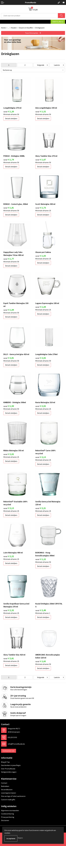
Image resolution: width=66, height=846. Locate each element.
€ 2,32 (8, 610)
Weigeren (20, 838)
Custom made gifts (8, 799)
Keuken (14, 28)
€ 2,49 (40, 610)
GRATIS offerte (57, 22)
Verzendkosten (6, 789)
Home (3, 28)
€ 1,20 (8, 111)
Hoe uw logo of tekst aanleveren (13, 796)
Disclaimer (5, 820)
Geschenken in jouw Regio (11, 765)
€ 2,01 (8, 358)
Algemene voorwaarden (10, 810)
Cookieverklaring (7, 814)
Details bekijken (11, 118)
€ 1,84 (8, 309)
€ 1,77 (8, 258)
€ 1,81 (8, 207)
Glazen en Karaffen (26, 28)
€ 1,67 (40, 159)
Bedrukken (5, 786)
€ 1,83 (40, 255)
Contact (4, 783)
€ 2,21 (40, 508)
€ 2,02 (40, 358)
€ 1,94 (8, 406)
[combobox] (29, 15)
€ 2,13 (40, 457)
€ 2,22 (8, 556)
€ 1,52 (40, 111)
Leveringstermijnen (8, 793)
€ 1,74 (8, 159)
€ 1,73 (40, 207)
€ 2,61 (8, 658)
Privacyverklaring (7, 817)
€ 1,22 (40, 559)
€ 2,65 (40, 661)
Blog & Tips (5, 762)
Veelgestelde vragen (8, 772)
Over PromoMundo (8, 769)
